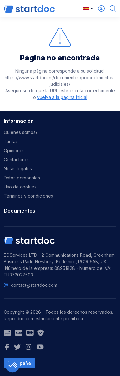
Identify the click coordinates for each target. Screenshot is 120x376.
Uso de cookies (20, 186)
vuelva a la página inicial (62, 97)
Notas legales (18, 168)
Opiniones (14, 150)
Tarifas (11, 141)
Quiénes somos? (21, 132)
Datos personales (22, 177)
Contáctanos (17, 159)
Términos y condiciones (28, 195)
